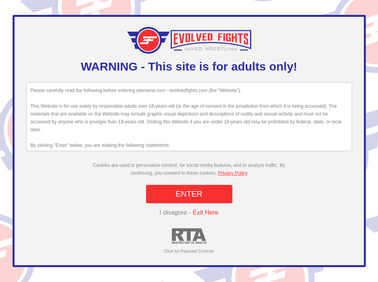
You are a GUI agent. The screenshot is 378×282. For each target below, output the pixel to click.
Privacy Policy (233, 173)
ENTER (189, 194)
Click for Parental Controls (189, 240)
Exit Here (206, 212)
